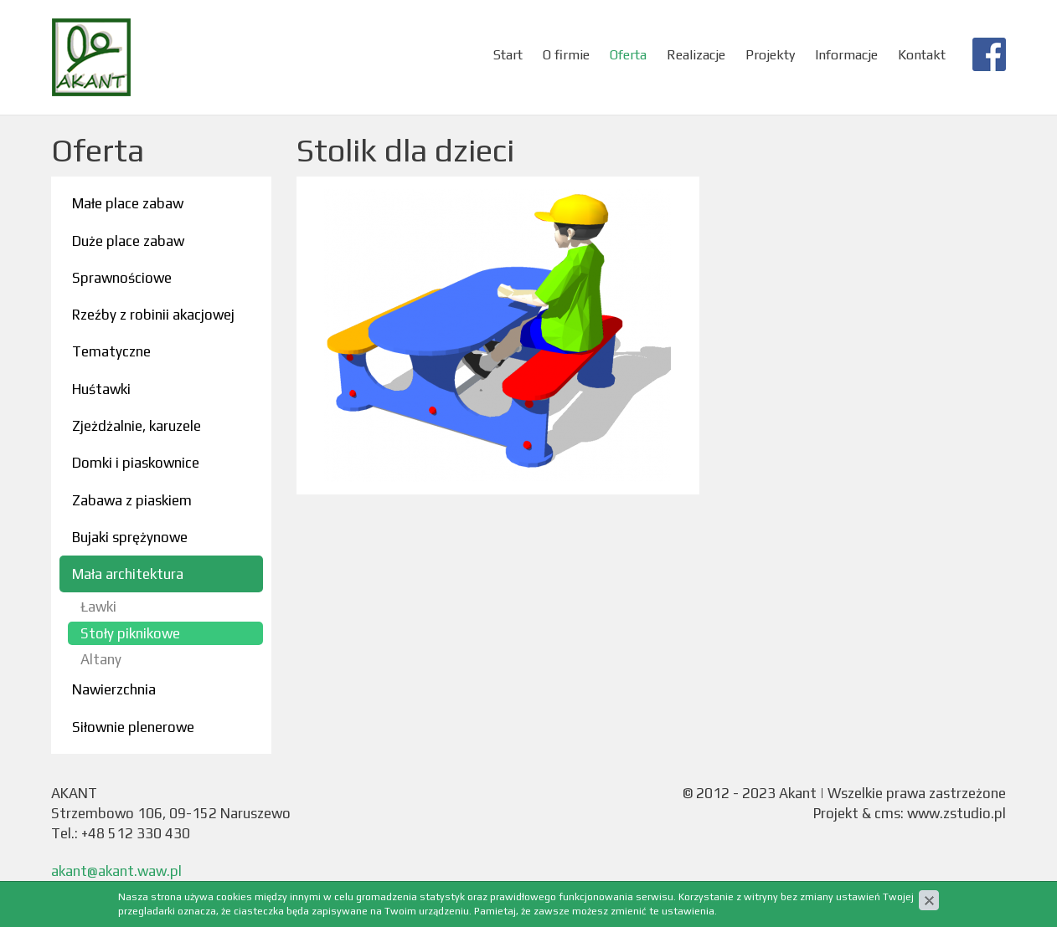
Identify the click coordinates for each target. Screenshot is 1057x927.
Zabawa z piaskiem (132, 500)
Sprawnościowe (122, 277)
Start (508, 55)
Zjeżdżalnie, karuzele (136, 425)
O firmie (566, 55)
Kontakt (922, 55)
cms (887, 813)
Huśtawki (101, 389)
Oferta (628, 55)
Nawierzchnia (114, 689)
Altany (100, 659)
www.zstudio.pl (956, 813)
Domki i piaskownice (135, 462)
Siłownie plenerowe (133, 727)
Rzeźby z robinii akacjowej (153, 314)
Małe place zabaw (127, 203)
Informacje (846, 55)
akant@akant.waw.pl (116, 871)
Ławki (98, 606)
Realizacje (696, 55)
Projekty (770, 55)
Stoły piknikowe (130, 633)
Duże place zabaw (128, 241)
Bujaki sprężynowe (130, 537)
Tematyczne (111, 351)
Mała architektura (127, 574)
